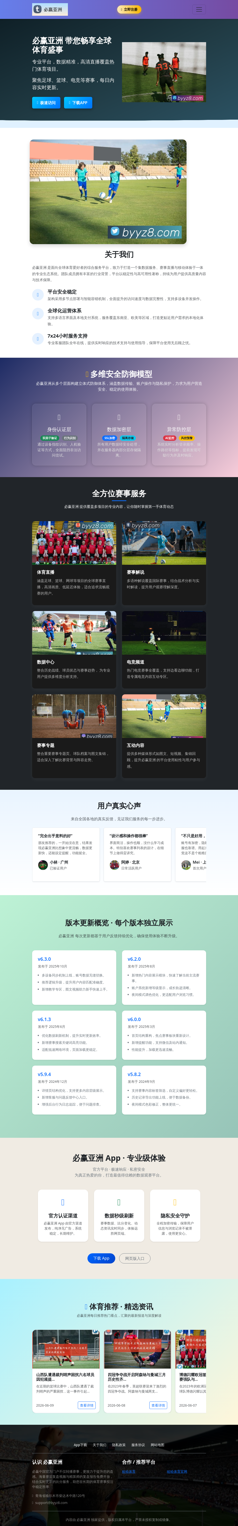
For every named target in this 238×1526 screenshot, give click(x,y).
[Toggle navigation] (199, 9)
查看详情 (87, 1405)
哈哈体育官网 (177, 1471)
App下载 (80, 1444)
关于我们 (99, 1444)
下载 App (101, 1258)
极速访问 (46, 102)
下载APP (78, 102)
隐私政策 (119, 1444)
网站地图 (157, 1444)
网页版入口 (134, 1258)
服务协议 (138, 1444)
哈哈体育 (129, 1471)
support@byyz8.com (51, 1502)
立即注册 (129, 9)
